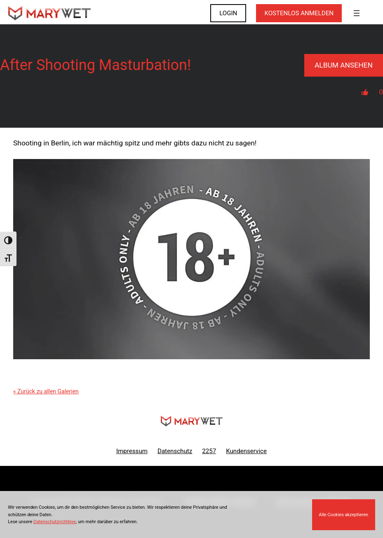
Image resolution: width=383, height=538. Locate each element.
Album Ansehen (344, 65)
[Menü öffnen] (357, 13)
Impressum (132, 451)
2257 (209, 451)
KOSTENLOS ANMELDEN (299, 13)
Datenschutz (174, 451)
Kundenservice (246, 451)
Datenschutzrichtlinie (54, 521)
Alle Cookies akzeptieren (343, 514)
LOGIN (228, 13)
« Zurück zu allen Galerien (46, 391)
